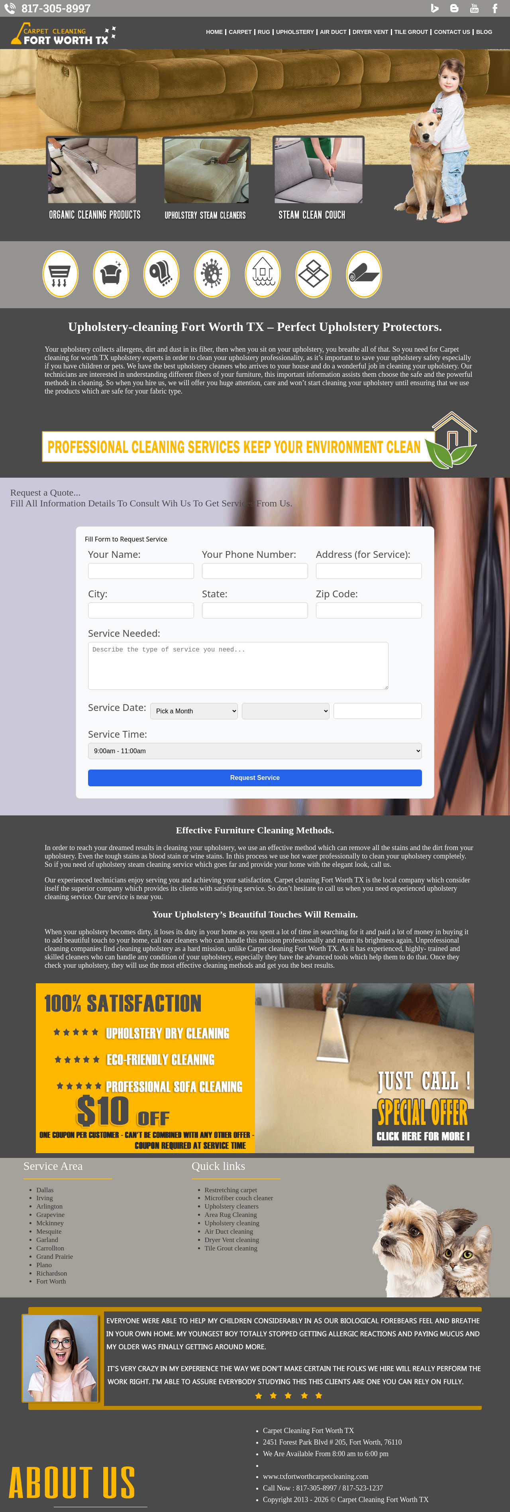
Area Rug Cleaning (231, 1215)
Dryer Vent (370, 32)
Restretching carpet (231, 1190)
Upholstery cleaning (232, 1223)
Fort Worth (51, 1281)
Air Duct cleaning (229, 1231)
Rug (264, 32)
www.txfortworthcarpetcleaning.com (316, 1476)
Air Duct (333, 32)
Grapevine (50, 1215)
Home (214, 32)
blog (484, 32)
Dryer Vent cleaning (232, 1240)
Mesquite (48, 1231)
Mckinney (50, 1223)
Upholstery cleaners (232, 1206)
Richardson (51, 1273)
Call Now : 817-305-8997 (300, 1488)
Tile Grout (411, 32)
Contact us (452, 32)
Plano (44, 1265)
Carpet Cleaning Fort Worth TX (308, 1431)
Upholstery (295, 32)
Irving (44, 1198)
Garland (47, 1240)
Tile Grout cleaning (231, 1248)
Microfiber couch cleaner (239, 1198)
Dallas (44, 1190)
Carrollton (50, 1248)
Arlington (49, 1206)
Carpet (240, 32)
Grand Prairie (54, 1256)
